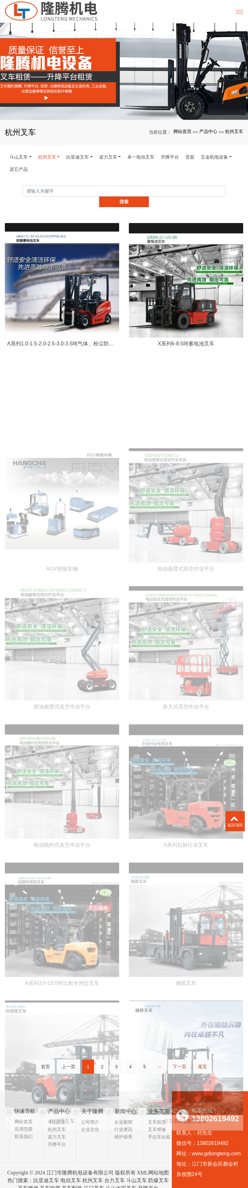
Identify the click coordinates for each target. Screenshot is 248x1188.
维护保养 (123, 1125)
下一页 (179, 1062)
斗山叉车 (19, 157)
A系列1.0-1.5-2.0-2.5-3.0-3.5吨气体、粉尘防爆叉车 (62, 370)
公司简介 (90, 1111)
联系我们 (24, 1125)
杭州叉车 (234, 131)
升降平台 (170, 157)
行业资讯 (123, 1118)
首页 (45, 1062)
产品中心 (208, 131)
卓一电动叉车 (140, 157)
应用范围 (24, 1118)
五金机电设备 (214, 157)
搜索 (225, 190)
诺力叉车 (108, 157)
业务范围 (158, 1100)
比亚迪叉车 (77, 157)
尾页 (202, 1062)
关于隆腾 (91, 1100)
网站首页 (182, 131)
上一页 (68, 1062)
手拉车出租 (159, 1125)
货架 (189, 157)
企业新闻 (123, 1111)
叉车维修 (157, 1118)
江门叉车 (94, 1177)
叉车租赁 (157, 1111)
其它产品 (19, 169)
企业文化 (90, 1118)
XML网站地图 (153, 1161)
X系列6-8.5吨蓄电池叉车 (186, 370)
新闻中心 (125, 1100)
